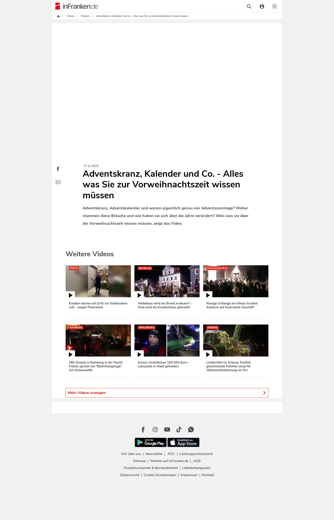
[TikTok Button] (179, 429)
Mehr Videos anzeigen (167, 392)
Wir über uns (131, 454)
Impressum (189, 475)
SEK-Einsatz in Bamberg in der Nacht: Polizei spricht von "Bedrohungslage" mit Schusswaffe (96, 366)
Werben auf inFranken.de (169, 461)
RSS (171, 454)
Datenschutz (130, 475)
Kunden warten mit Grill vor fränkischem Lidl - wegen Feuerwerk (98, 305)
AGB (197, 461)
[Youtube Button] (167, 429)
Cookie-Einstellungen (160, 475)
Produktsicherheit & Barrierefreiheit (151, 468)
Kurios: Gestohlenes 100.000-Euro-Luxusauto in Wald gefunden (163, 364)
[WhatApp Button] (191, 429)
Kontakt (208, 475)
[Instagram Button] (155, 429)
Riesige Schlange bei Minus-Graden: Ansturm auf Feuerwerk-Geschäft (232, 305)
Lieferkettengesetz (196, 468)
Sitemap (139, 461)
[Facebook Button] (143, 429)
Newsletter (154, 454)
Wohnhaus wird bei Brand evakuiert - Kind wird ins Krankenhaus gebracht (165, 305)
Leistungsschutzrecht (196, 454)
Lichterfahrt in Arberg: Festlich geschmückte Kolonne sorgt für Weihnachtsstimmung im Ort (228, 366)
